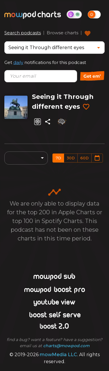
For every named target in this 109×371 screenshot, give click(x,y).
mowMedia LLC (58, 354)
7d (58, 158)
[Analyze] (61, 121)
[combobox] (50, 47)
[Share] (47, 121)
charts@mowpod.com (66, 345)
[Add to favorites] (86, 107)
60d (84, 158)
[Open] (99, 48)
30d (71, 158)
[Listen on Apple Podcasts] (37, 121)
